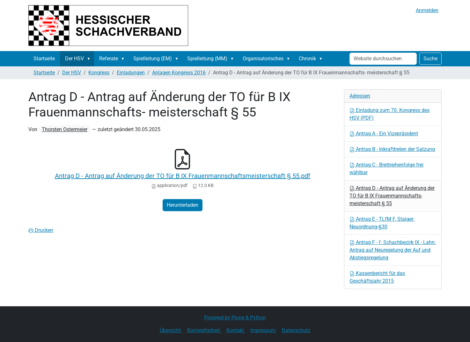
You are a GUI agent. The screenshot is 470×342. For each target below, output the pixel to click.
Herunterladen (182, 205)
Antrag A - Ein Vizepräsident (383, 133)
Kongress (98, 73)
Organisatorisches (263, 59)
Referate (108, 59)
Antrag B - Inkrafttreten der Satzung (392, 149)
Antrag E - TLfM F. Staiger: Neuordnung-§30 (382, 223)
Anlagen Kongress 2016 (179, 73)
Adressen (359, 96)
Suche (430, 59)
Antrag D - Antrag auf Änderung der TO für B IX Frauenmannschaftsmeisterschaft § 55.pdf (182, 176)
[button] (90, 58)
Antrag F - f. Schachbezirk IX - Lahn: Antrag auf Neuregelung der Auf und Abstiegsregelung (392, 250)
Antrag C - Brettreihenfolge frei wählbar (386, 168)
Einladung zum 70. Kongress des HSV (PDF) (389, 114)
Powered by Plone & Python (235, 318)
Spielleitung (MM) (207, 59)
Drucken (40, 230)
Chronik (307, 59)
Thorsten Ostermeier (64, 129)
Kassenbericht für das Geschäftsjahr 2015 (377, 277)
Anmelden (427, 10)
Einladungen (131, 73)
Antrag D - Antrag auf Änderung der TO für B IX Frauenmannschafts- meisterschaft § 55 (392, 195)
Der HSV (74, 59)
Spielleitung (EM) (152, 59)
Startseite (44, 59)
